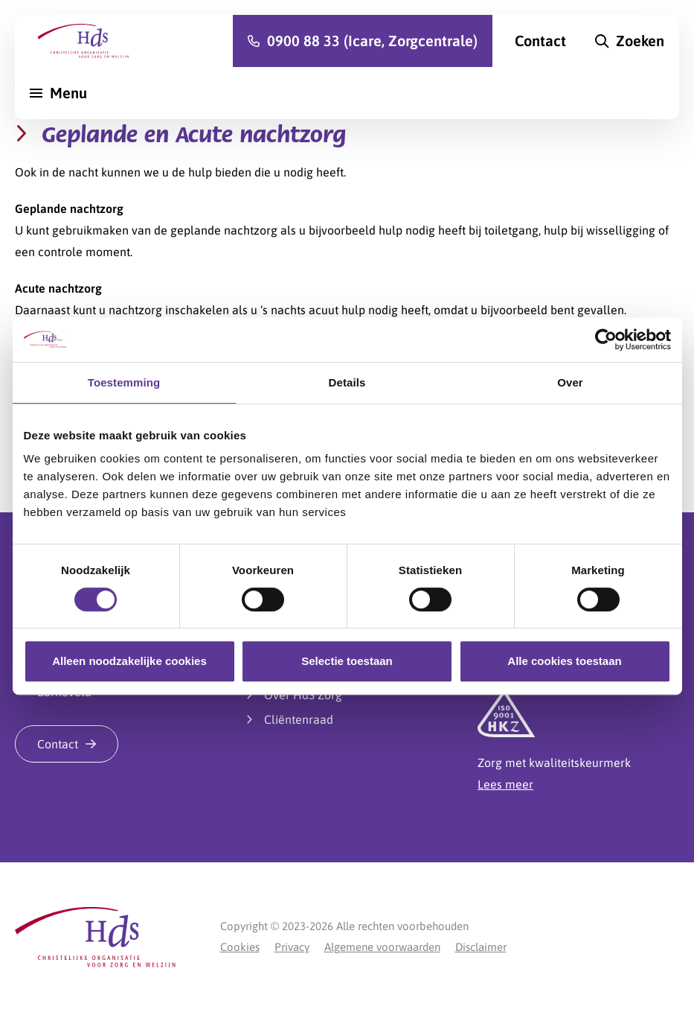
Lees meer (505, 784)
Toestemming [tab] (124, 382)
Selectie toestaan (347, 661)
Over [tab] (570, 382)
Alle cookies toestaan (564, 661)
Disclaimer (481, 947)
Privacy (291, 947)
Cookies (240, 947)
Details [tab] (347, 382)
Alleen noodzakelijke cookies (129, 661)
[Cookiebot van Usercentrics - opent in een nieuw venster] (606, 339)
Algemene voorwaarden (382, 947)
